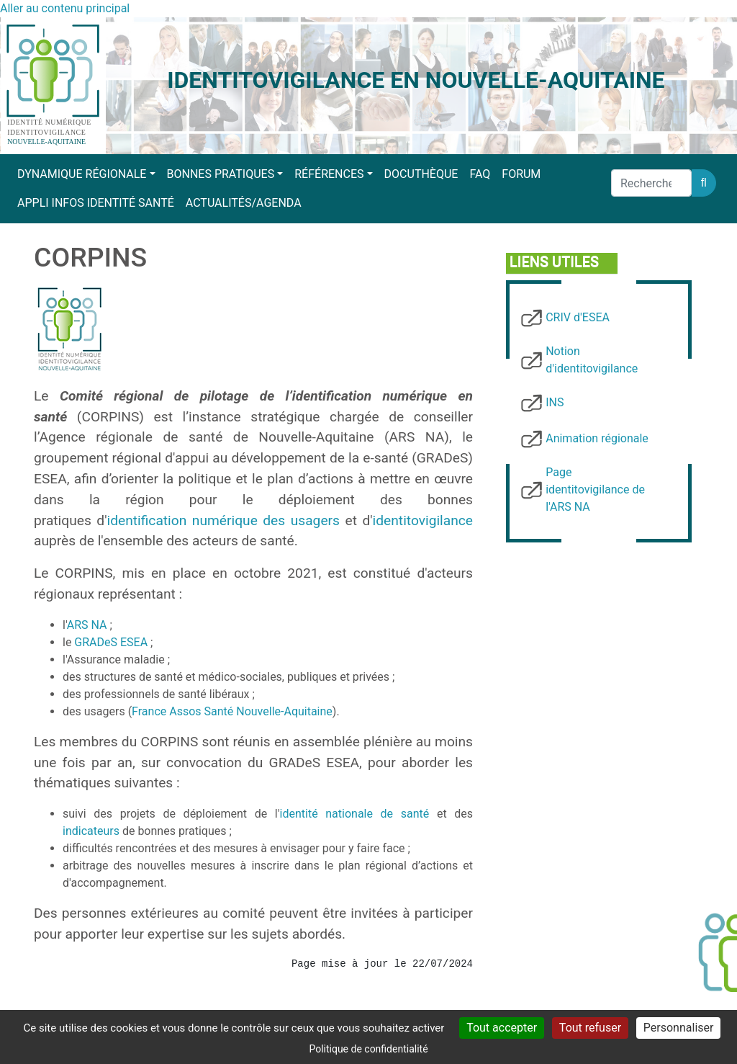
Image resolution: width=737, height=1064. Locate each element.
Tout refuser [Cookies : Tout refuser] (590, 1027)
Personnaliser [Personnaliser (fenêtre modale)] (678, 1027)
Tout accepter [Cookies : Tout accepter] (501, 1027)
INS (555, 402)
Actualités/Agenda (244, 203)
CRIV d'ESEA (578, 317)
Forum (521, 174)
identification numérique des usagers (223, 520)
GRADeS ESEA (111, 642)
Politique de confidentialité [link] (368, 1049)
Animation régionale (597, 438)
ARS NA (87, 625)
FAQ (479, 174)
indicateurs (91, 831)
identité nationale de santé (355, 814)
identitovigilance (423, 520)
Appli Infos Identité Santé (95, 203)
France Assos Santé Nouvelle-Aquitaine (232, 711)
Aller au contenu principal (65, 8)
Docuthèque (421, 174)
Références (328, 174)
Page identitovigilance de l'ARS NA (595, 489)
